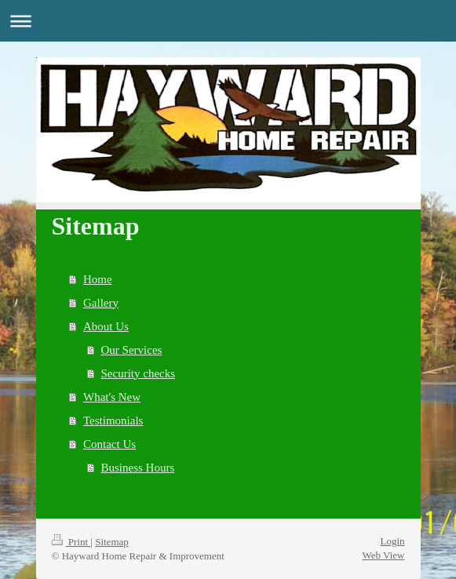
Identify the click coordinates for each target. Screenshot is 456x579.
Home (97, 279)
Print (71, 542)
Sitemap (112, 542)
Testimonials (113, 420)
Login (392, 541)
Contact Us (109, 444)
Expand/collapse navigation (228, 21)
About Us (106, 326)
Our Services (131, 350)
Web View (384, 555)
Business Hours (138, 467)
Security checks (138, 373)
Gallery (101, 303)
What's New (111, 397)
